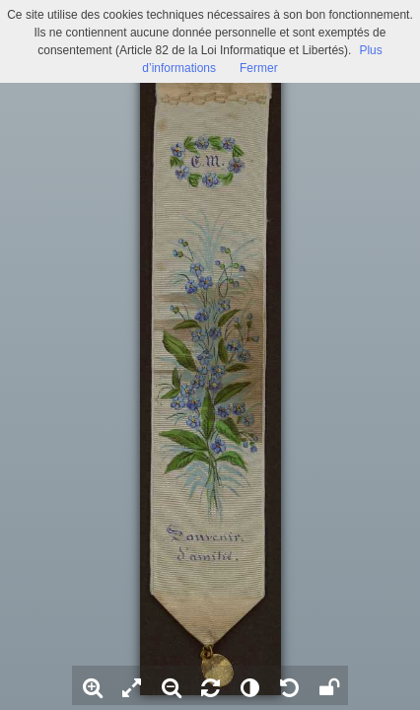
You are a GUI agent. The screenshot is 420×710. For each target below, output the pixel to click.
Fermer (259, 68)
